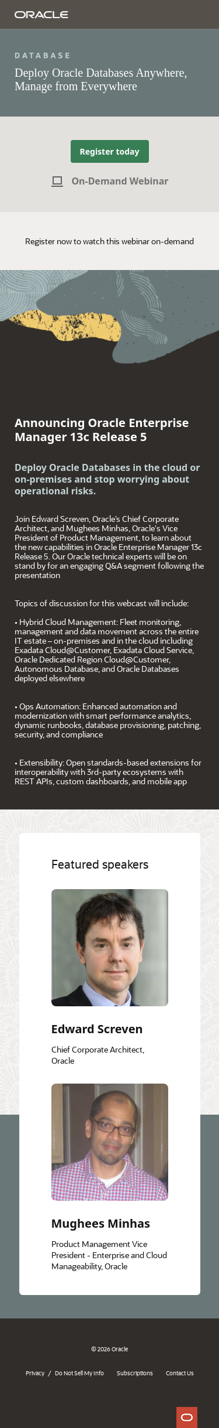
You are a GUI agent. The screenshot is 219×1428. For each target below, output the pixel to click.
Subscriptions (135, 1373)
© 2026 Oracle (109, 1349)
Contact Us (180, 1373)
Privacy (35, 1373)
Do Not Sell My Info (79, 1373)
